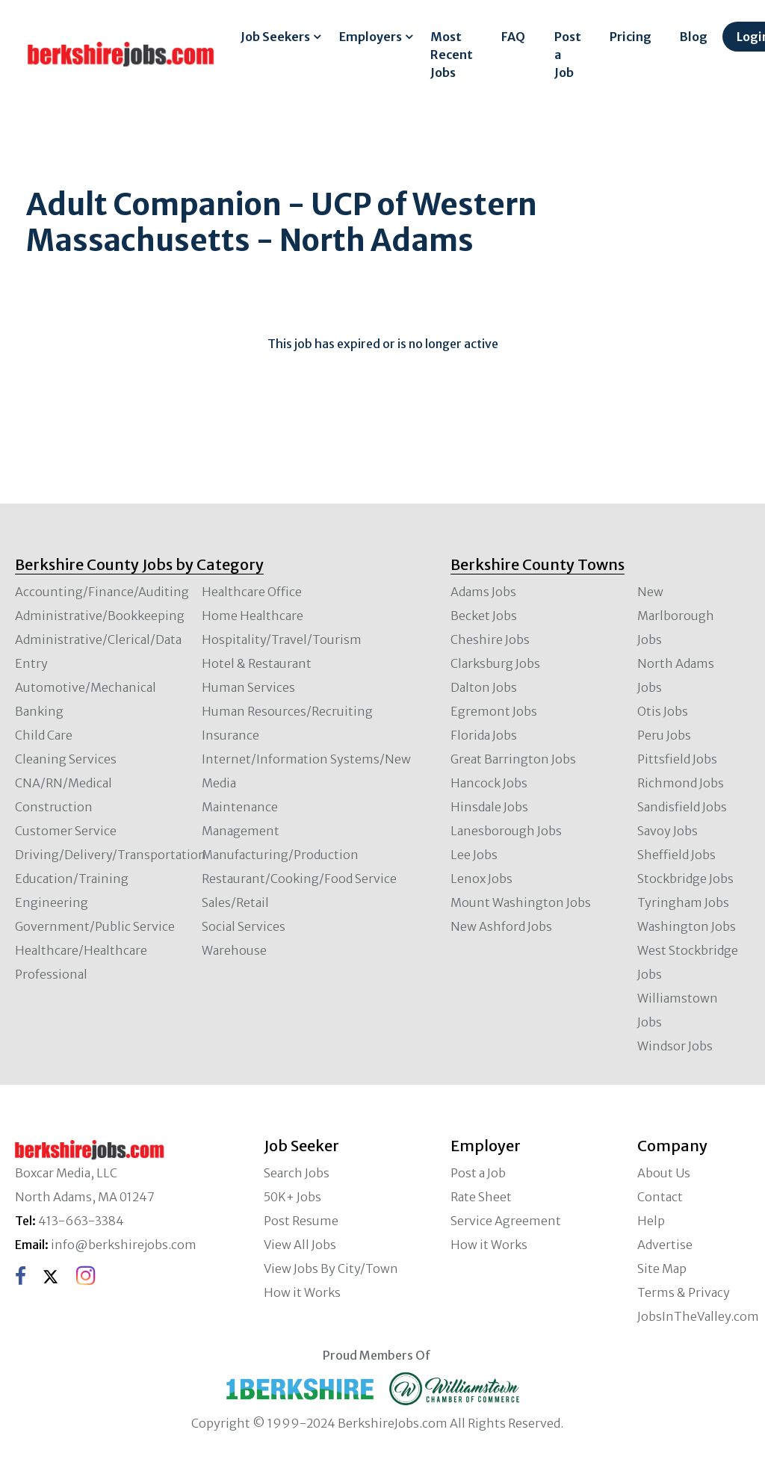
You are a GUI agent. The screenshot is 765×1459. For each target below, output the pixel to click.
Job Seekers (275, 36)
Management (240, 830)
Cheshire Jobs (490, 639)
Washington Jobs (686, 926)
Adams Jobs (483, 591)
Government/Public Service (95, 926)
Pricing (630, 36)
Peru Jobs (664, 735)
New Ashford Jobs (501, 926)
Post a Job (567, 54)
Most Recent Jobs (451, 54)
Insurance (230, 735)
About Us (663, 1172)
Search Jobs (296, 1172)
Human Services (248, 687)
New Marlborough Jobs (675, 615)
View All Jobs (300, 1244)
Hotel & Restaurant (257, 663)
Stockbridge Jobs (685, 878)
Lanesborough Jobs (506, 830)
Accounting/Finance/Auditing (102, 591)
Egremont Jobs (493, 711)
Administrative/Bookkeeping (100, 615)
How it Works (302, 1292)
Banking (39, 711)
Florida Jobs (483, 735)
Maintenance (240, 806)
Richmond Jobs (680, 782)
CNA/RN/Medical (63, 782)
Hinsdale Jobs (489, 806)
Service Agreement (505, 1220)
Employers (370, 36)
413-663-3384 (81, 1220)
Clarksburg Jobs (495, 663)
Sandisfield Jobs (682, 806)
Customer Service (66, 830)
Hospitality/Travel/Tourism (282, 639)
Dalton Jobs (483, 687)
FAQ (513, 36)
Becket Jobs (483, 615)
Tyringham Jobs (683, 902)
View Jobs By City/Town (331, 1268)
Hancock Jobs (488, 782)
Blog (693, 36)
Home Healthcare (252, 615)
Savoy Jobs (667, 830)
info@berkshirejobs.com (123, 1244)
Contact (660, 1196)
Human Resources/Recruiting (287, 711)
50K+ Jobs (292, 1196)
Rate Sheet (481, 1196)
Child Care (43, 735)
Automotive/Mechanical (85, 687)
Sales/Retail (235, 902)
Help (651, 1220)
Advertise (665, 1244)
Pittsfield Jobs (677, 759)
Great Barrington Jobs (513, 759)
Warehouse (234, 950)
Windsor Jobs (675, 1045)
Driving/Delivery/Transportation (110, 854)
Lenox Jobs (481, 878)
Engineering (51, 902)
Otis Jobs (662, 711)
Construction (54, 806)
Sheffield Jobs (676, 854)
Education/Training (71, 878)
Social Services (243, 926)
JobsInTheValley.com (698, 1316)
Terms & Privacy (683, 1292)
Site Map (662, 1268)
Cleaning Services (66, 759)
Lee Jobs (474, 854)
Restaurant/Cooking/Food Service (299, 878)
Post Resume (301, 1220)
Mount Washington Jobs (520, 902)
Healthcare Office (252, 591)
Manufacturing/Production (280, 854)
